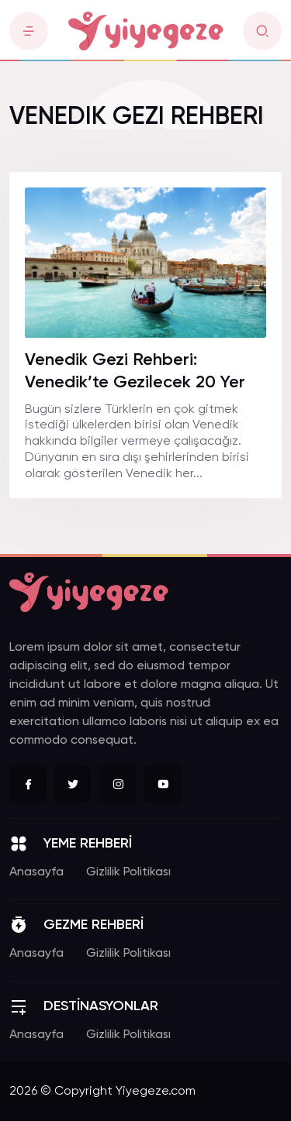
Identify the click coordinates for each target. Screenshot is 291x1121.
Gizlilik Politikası (128, 872)
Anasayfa (36, 872)
